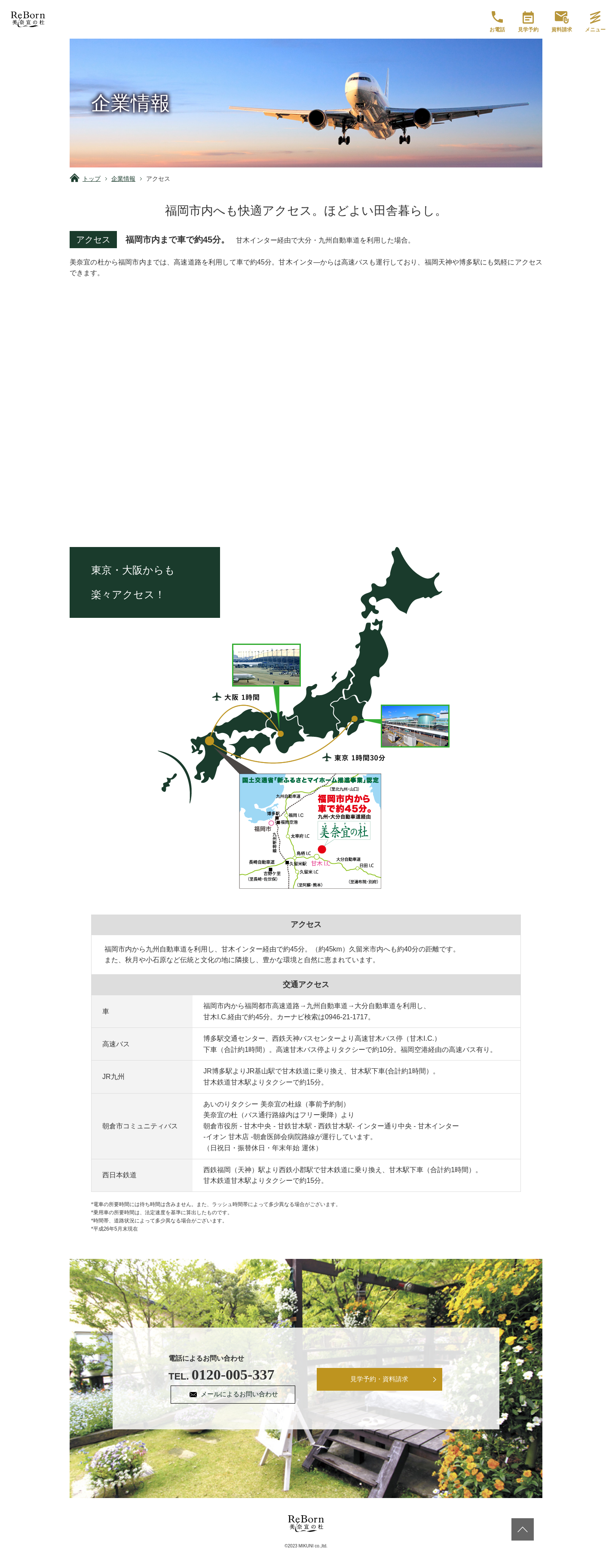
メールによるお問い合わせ (240, 1394)
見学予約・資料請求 (380, 1380)
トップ (92, 178)
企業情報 (123, 178)
